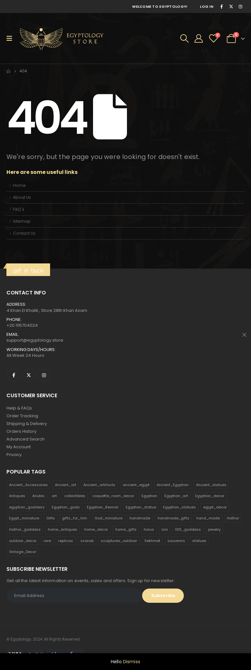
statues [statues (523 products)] (199, 540)
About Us (22, 197)
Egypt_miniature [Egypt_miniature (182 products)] (24, 518)
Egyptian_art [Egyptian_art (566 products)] (176, 495)
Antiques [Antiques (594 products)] (17, 495)
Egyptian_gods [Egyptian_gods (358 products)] (66, 507)
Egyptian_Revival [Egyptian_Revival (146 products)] (102, 507)
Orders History (21, 431)
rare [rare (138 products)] (47, 540)
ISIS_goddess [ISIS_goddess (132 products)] (188, 529)
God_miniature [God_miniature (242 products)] (108, 518)
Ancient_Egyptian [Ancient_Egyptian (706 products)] (173, 484)
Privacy (14, 455)
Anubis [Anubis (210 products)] (38, 495)
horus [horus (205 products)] (149, 529)
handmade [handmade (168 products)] (140, 518)
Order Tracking (22, 416)
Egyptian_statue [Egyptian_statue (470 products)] (141, 507)
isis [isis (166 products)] (165, 529)
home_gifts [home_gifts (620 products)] (126, 529)
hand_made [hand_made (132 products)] (208, 518)
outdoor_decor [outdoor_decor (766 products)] (23, 540)
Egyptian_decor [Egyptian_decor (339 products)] (209, 495)
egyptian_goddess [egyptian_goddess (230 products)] (27, 507)
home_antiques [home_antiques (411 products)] (62, 529)
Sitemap (22, 221)
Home (19, 185)
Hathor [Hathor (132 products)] (233, 518)
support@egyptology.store (34, 340)
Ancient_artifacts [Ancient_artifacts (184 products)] (99, 484)
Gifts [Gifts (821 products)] (50, 518)
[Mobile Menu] (11, 38)
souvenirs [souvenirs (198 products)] (176, 540)
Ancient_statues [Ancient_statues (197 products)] (211, 484)
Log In (206, 6)
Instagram (43, 375)
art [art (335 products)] (54, 495)
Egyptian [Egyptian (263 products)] (149, 495)
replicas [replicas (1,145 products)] (65, 540)
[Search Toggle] (184, 38)
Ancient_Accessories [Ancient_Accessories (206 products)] (28, 484)
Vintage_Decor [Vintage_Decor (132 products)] (22, 551)
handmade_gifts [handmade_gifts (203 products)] (173, 518)
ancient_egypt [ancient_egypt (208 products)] (136, 484)
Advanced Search (25, 439)
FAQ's (18, 209)
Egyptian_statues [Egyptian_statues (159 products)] (179, 507)
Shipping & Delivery (26, 423)
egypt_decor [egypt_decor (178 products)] (215, 507)
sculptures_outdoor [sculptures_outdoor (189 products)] (119, 540)
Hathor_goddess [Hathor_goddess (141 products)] (25, 529)
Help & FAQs (19, 408)
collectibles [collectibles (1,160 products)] (74, 495)
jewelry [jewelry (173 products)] (214, 529)
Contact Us (24, 233)
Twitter (28, 375)
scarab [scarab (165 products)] (87, 540)
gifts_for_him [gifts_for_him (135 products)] (74, 518)
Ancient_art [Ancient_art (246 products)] (65, 484)
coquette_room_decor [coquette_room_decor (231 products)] (113, 495)
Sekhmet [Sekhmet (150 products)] (152, 540)
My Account (18, 447)
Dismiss (131, 661)
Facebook (13, 375)
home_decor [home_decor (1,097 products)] (96, 529)
